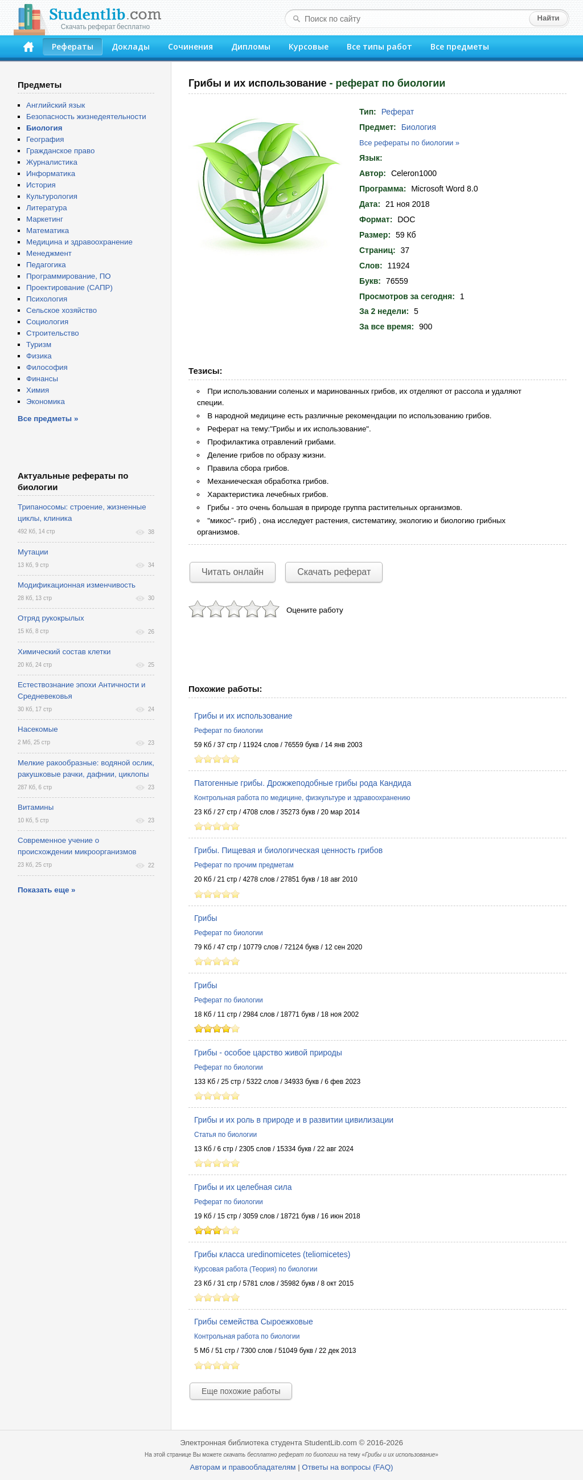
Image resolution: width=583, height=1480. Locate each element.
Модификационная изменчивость (77, 585)
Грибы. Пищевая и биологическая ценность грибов (288, 850)
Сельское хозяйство (61, 310)
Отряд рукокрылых (51, 618)
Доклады (131, 46)
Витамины (36, 807)
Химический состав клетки (64, 651)
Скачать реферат (334, 572)
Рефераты (72, 46)
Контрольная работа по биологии (246, 1336)
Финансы (42, 378)
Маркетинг (44, 219)
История (41, 185)
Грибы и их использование (243, 715)
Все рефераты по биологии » (409, 142)
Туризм (38, 344)
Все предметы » (48, 418)
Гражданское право (60, 150)
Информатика (50, 173)
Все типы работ (379, 46)
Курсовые (309, 46)
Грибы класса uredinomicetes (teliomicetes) (272, 1254)
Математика (47, 230)
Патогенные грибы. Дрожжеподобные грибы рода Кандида (302, 783)
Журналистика (51, 162)
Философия (47, 367)
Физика (39, 356)
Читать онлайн (233, 572)
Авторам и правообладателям (243, 1467)
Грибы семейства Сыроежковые (253, 1321)
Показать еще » (46, 890)
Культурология (51, 196)
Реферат (397, 111)
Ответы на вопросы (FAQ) (347, 1467)
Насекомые (38, 729)
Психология (46, 299)
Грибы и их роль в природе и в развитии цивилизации (293, 1119)
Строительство (52, 333)
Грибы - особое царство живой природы (268, 1052)
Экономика (45, 401)
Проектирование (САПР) (69, 287)
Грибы (205, 918)
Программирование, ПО (68, 276)
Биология (418, 127)
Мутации (33, 552)
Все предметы (459, 46)
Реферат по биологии (228, 731)
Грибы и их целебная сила (243, 1187)
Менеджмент (49, 253)
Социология (47, 321)
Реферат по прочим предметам (244, 865)
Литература (46, 207)
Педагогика (46, 264)
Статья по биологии (225, 1135)
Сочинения (190, 46)
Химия (37, 390)
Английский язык (55, 105)
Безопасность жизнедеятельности (86, 116)
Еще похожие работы (241, 1391)
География (45, 139)
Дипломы (250, 46)
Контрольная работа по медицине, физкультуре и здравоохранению (302, 798)
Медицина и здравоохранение (79, 242)
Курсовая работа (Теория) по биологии (255, 1269)
